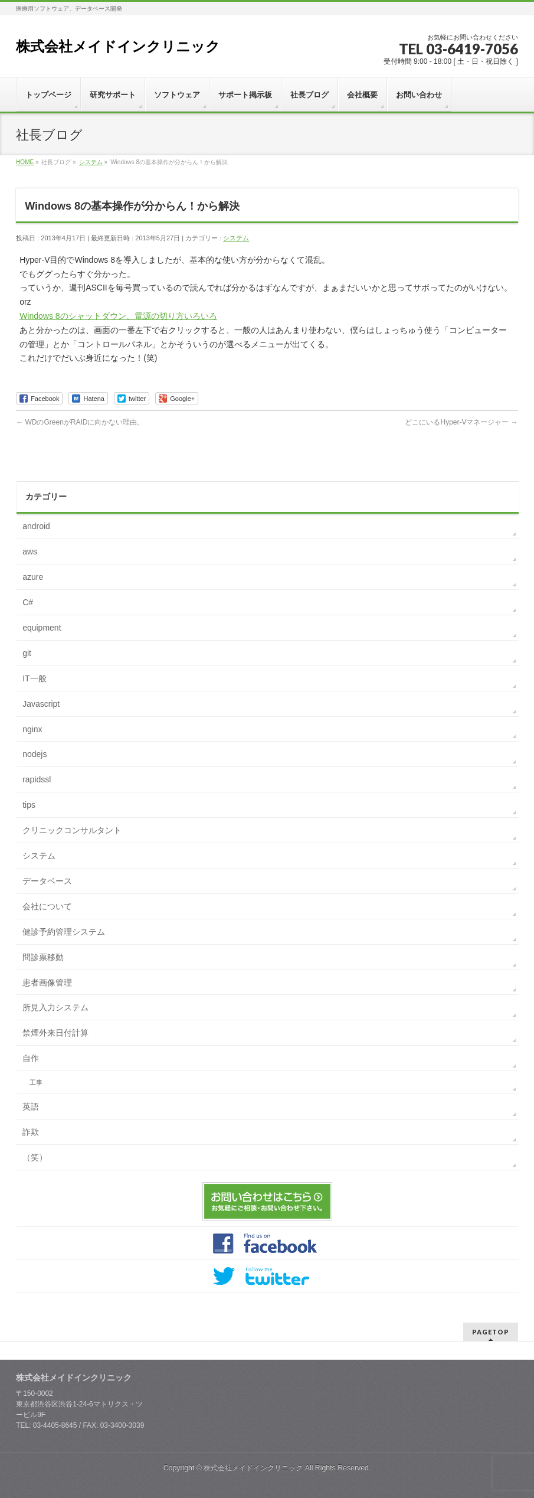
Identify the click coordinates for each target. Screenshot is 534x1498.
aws (29, 551)
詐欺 (30, 1132)
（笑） (34, 1157)
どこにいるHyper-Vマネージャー (461, 422)
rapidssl (36, 779)
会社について (47, 906)
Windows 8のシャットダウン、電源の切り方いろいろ (118, 316)
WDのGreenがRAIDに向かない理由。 (80, 422)
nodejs (34, 754)
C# (27, 602)
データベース (47, 881)
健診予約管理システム (63, 931)
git (26, 653)
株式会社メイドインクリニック (118, 46)
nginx (32, 729)
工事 (36, 1082)
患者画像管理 (47, 982)
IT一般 (34, 678)
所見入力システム (55, 1007)
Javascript (41, 704)
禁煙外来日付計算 (55, 1032)
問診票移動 (43, 957)
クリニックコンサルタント (72, 830)
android (36, 526)
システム (236, 237)
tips (28, 805)
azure (32, 577)
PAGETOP (490, 1332)
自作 (30, 1058)
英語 (30, 1106)
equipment (41, 627)
